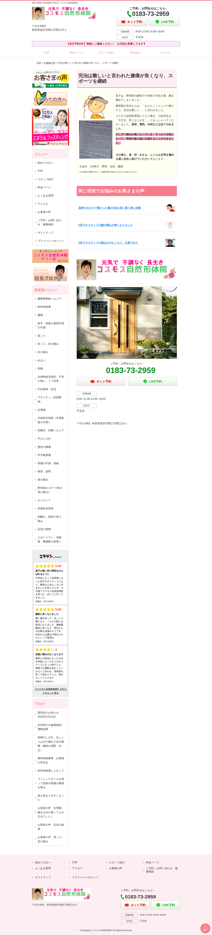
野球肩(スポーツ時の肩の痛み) (50, 490)
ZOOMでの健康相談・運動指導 (51, 727)
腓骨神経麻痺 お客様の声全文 (51, 760)
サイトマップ (45, 232)
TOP (47, 52)
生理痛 (42, 409)
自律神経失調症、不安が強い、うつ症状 (51, 378)
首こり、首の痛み (48, 343)
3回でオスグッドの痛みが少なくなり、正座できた (108, 242)
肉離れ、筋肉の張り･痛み (50, 518)
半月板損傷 (44, 455)
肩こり (42, 335)
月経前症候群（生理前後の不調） (51, 420)
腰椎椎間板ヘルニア (49, 298)
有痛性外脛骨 (45, 508)
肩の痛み (43, 479)
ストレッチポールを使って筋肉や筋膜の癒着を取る (51, 783)
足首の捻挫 (44, 529)
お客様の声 (49, 63)
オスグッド (44, 500)
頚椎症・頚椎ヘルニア (51, 430)
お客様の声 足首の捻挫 (51, 826)
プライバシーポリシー (51, 241)
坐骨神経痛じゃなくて (51, 770)
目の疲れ (43, 352)
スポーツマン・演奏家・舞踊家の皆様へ (49, 539)
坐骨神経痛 (44, 306)
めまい (42, 360)
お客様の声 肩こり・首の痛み (51, 839)
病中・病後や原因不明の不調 (51, 325)
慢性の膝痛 (44, 446)
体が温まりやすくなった (51, 797)
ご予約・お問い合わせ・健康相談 (49, 222)
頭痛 (40, 368)
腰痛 (40, 315)
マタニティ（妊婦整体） (49, 399)
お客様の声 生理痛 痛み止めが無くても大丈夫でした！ (51, 812)
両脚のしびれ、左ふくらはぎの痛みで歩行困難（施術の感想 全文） (51, 744)
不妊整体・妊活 (47, 389)
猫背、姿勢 (44, 471)
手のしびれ (44, 438)
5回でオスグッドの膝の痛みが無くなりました (105, 225)
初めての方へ (45, 162)
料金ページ (76, 52)
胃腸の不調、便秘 (48, 463)
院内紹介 (135, 52)
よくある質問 (45, 195)
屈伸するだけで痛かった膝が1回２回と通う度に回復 (109, 207)
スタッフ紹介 (106, 52)
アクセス (165, 52)
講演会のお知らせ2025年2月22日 (48, 714)
